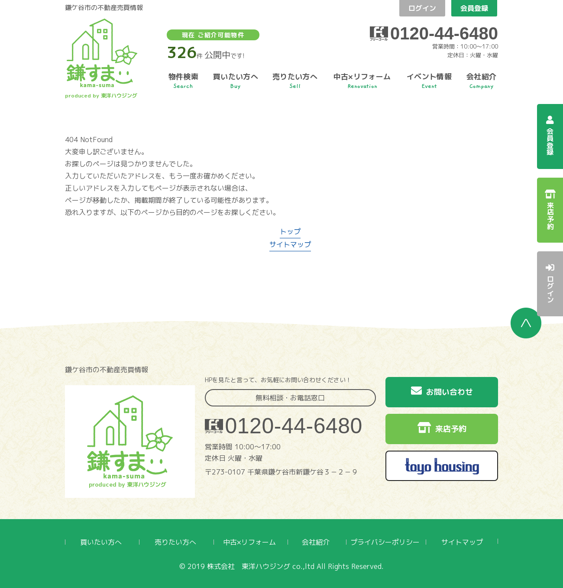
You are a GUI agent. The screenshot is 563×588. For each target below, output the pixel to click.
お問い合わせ (442, 391)
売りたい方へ (175, 542)
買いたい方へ (101, 542)
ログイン (422, 8)
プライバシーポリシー (385, 542)
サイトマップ (290, 244)
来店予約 (441, 428)
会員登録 (474, 8)
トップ (290, 231)
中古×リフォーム (249, 542)
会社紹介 (316, 542)
